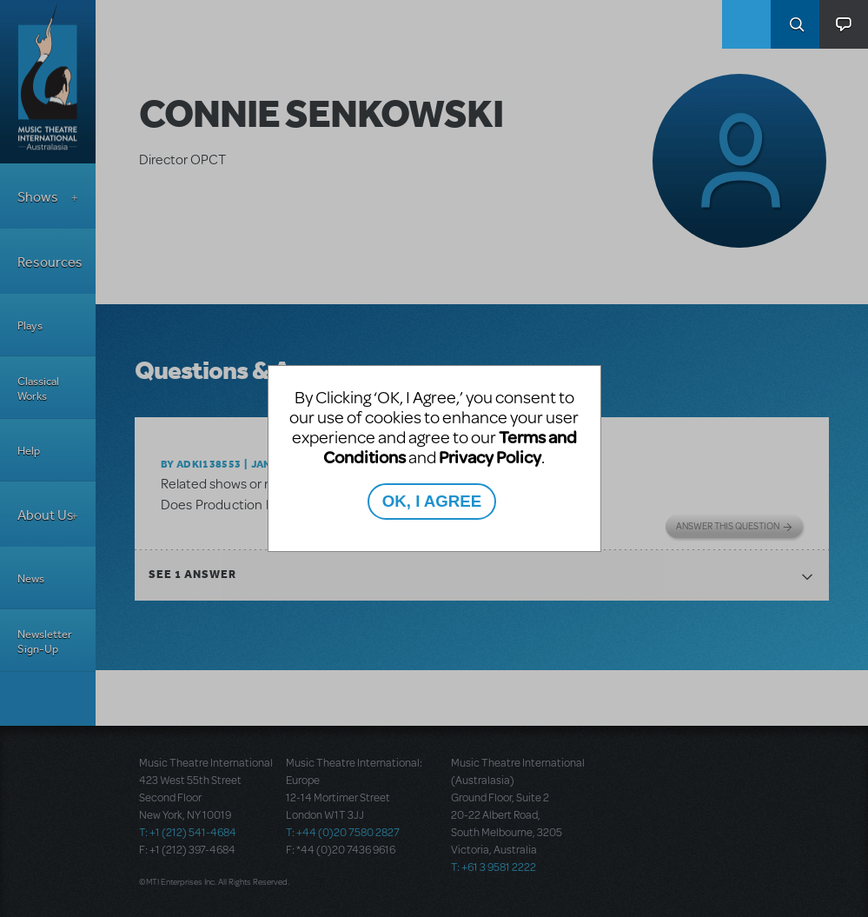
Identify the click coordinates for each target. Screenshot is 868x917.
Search (795, 24)
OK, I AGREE (431, 501)
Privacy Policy (490, 456)
